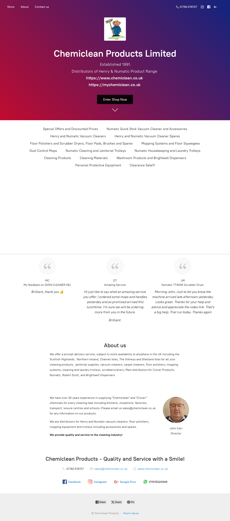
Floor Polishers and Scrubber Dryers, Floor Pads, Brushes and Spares (81, 143)
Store (11, 7)
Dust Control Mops (43, 151)
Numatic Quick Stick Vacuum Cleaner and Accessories (147, 129)
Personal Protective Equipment (98, 165)
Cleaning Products (57, 158)
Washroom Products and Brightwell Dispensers (151, 158)
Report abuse (131, 513)
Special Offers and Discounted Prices (70, 129)
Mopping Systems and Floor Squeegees (170, 143)
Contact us (42, 7)
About (25, 7)
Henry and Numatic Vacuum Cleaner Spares (147, 136)
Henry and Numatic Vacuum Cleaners (78, 136)
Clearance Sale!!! (142, 165)
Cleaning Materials (94, 158)
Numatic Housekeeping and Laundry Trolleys (167, 151)
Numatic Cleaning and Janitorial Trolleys (96, 151)
